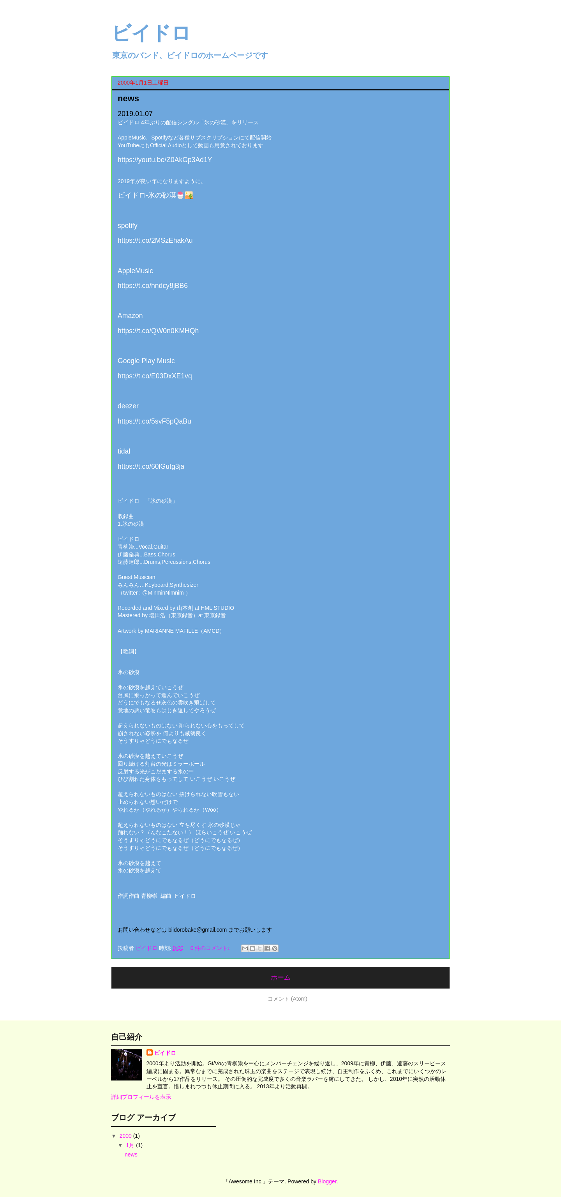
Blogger (327, 1181)
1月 (131, 1145)
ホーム (281, 977)
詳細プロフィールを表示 (141, 1097)
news (128, 98)
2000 (126, 1136)
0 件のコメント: (211, 948)
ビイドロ (165, 1053)
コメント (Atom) (287, 999)
